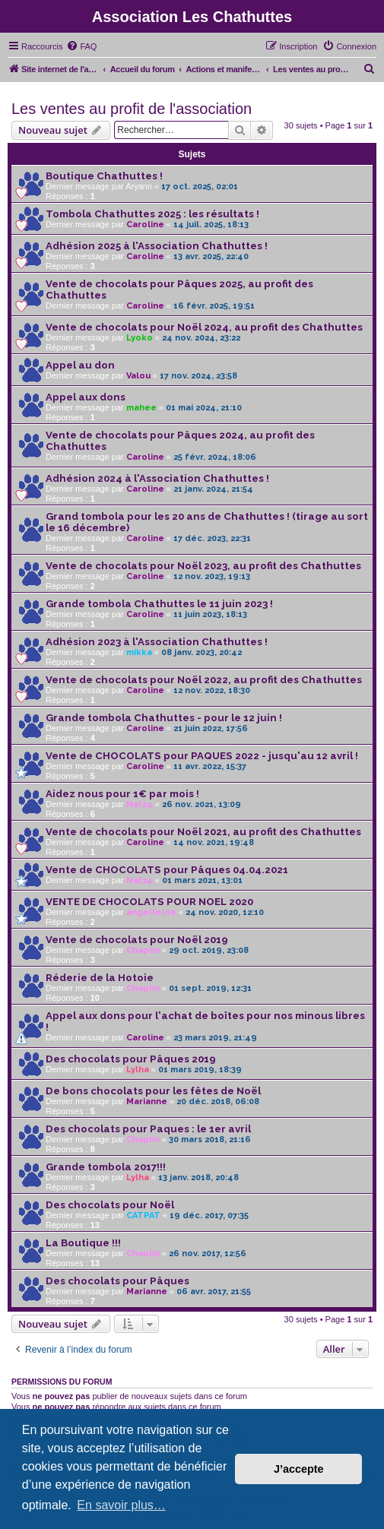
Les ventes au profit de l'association (131, 108)
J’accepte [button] (299, 1469)
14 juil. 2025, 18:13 (211, 225)
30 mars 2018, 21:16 (210, 1139)
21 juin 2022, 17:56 (210, 728)
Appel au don (80, 365)
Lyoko (139, 338)
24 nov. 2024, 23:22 (201, 338)
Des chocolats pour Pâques (117, 1281)
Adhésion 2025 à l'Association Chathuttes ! (157, 246)
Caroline (145, 225)
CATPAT (143, 1215)
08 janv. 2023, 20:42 (201, 652)
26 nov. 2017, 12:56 (207, 1253)
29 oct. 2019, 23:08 (209, 950)
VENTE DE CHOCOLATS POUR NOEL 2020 (149, 901)
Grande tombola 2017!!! (106, 1167)
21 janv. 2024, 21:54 (213, 489)
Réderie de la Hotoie (100, 977)
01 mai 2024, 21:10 (204, 408)
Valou (138, 376)
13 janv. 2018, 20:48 (198, 1177)
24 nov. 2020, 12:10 (225, 912)
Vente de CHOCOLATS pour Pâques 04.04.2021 (167, 869)
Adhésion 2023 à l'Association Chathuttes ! (157, 641)
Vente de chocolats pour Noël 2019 (137, 939)
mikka (139, 652)
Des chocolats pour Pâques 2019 (131, 1059)
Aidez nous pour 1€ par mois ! (122, 793)
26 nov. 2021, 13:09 (201, 804)
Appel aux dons (85, 397)
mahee (141, 408)
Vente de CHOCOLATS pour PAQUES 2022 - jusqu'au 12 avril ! (202, 755)
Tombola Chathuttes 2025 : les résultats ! (152, 214)
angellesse (151, 912)
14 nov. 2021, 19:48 (213, 842)
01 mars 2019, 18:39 (200, 1070)
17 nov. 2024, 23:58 (198, 376)
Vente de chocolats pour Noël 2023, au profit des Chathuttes (203, 565)
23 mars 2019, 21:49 (215, 1038)
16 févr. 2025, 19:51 (214, 306)
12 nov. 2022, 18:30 (211, 690)
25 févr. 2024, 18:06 (214, 457)
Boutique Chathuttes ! (104, 176)
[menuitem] (81, 46)
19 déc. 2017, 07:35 (209, 1215)
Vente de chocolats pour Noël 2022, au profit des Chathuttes (204, 679)
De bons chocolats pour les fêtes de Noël (153, 1091)
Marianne (146, 1101)
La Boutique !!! (83, 1243)
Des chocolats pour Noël (110, 1205)
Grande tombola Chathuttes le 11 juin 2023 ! (159, 603)
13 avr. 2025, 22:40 (211, 256)
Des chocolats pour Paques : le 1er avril (148, 1129)
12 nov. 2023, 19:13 (211, 576)
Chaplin (143, 950)
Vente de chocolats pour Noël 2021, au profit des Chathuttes (203, 831)
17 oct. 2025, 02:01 (199, 187)
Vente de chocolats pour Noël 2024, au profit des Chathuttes (204, 327)
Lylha (137, 1070)
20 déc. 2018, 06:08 (217, 1101)
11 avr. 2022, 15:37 (209, 766)
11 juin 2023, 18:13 (210, 614)
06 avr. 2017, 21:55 (213, 1291)
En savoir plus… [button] (121, 1505)
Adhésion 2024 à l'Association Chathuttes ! (157, 478)
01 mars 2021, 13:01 (202, 880)
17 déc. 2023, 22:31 (212, 538)
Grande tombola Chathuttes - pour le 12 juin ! (164, 717)
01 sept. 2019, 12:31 (210, 988)
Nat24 (139, 804)
